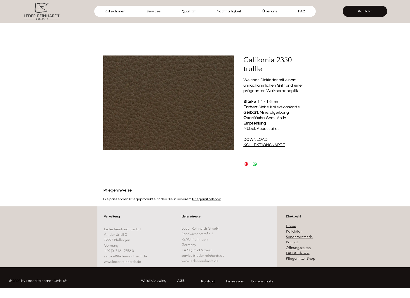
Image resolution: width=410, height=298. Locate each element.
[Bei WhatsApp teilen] (255, 164)
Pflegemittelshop (206, 199)
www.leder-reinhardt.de (122, 261)
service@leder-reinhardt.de (125, 256)
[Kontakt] (365, 11)
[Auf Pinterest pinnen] (246, 164)
